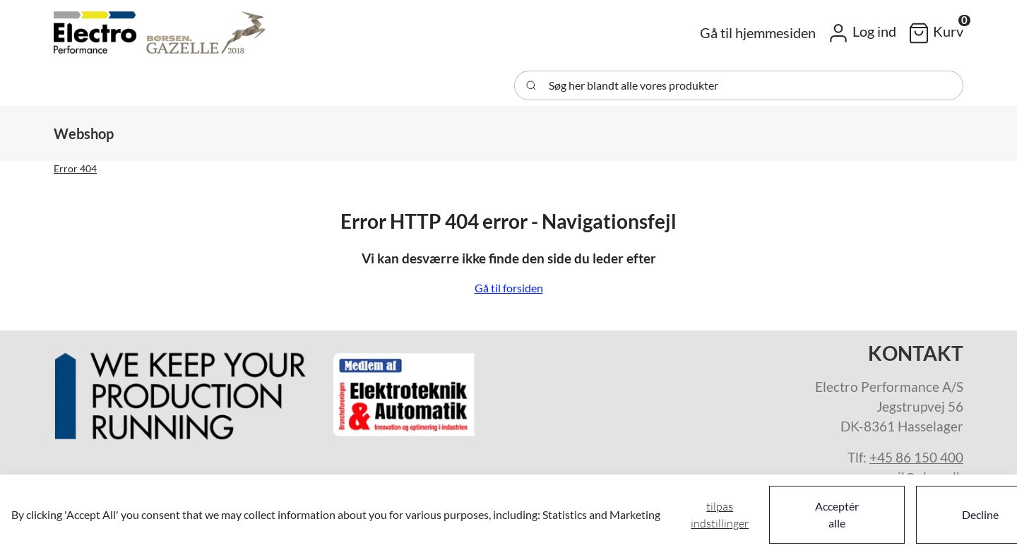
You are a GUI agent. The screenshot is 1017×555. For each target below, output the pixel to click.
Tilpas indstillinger (720, 514)
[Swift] (160, 32)
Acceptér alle (837, 514)
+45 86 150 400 (916, 457)
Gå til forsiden (509, 287)
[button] (861, 32)
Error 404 (75, 168)
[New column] (265, 391)
